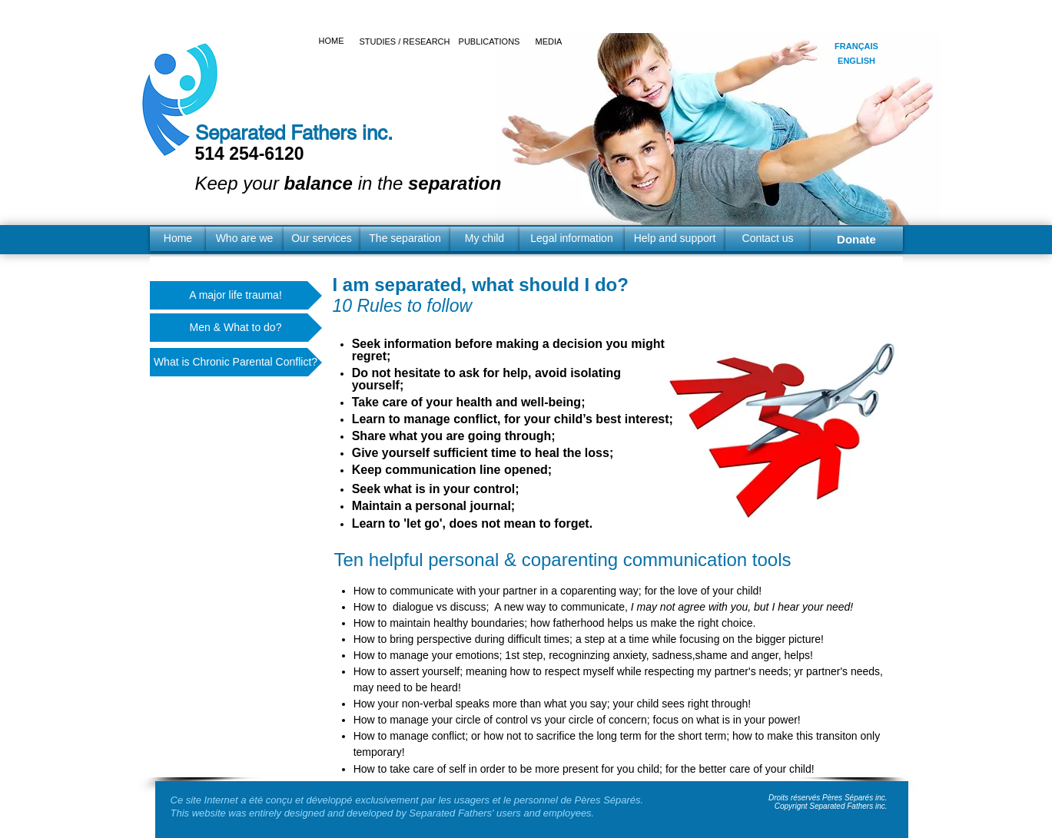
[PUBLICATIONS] (489, 41)
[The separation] (405, 239)
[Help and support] (675, 239)
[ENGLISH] (857, 61)
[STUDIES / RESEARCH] (405, 41)
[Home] (178, 239)
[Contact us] (768, 239)
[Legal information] (572, 239)
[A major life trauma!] (236, 295)
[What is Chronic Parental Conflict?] (236, 362)
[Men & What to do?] (236, 327)
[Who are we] (245, 239)
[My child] (484, 239)
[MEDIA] (549, 41)
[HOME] (331, 41)
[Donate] (857, 239)
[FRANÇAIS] (857, 46)
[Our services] (322, 239)
